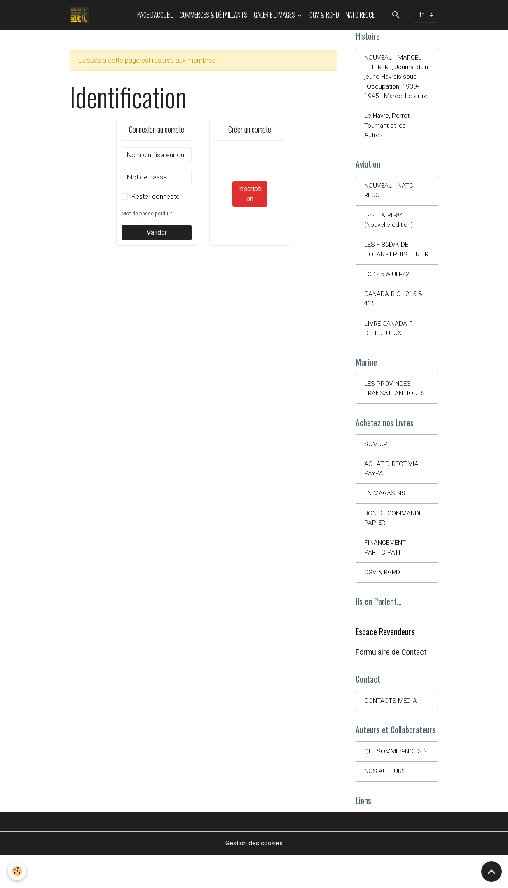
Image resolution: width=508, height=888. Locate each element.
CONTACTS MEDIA (391, 732)
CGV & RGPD (324, 15)
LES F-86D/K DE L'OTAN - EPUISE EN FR (393, 269)
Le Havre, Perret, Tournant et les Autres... (388, 137)
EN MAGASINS (385, 522)
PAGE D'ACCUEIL (155, 15)
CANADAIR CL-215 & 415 (394, 324)
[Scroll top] (491, 871)
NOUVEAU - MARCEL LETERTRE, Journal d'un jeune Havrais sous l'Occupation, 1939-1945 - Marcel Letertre (394, 83)
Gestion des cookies (254, 876)
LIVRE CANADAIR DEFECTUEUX (389, 354)
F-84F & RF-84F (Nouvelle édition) (389, 234)
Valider (157, 232)
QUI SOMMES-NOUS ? (396, 784)
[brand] (81, 15)
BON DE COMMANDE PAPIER (394, 547)
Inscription (250, 194)
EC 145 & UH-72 (387, 299)
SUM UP (376, 472)
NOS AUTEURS (385, 804)
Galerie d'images (275, 15)
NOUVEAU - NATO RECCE (389, 204)
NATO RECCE (360, 15)
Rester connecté (155, 196)
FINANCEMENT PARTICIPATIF (386, 577)
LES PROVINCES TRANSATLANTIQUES (395, 415)
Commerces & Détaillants (213, 15)
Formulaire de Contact (391, 683)
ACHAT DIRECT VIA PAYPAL (391, 497)
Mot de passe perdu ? (147, 213)
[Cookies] (17, 871)
